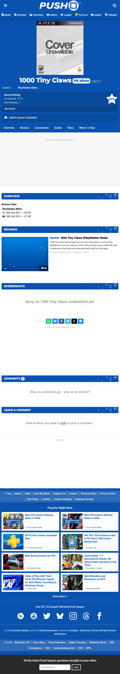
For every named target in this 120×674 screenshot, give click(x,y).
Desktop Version (84, 499)
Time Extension (57, 642)
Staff (27, 493)
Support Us (59, 493)
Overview (9, 127)
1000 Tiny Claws (54, 80)
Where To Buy (87, 127)
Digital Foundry (77, 642)
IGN (112, 642)
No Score (10, 108)
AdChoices (85, 630)
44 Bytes (74, 630)
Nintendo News (97, 642)
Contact (73, 493)
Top (8, 493)
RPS (88, 648)
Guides (58, 127)
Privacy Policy (89, 493)
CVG (80, 648)
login (63, 423)
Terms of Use (107, 493)
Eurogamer (35, 648)
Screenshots (42, 127)
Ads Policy (33, 499)
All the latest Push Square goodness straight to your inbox (60, 660)
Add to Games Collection (20, 118)
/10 (20, 98)
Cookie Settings (63, 499)
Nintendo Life (22, 642)
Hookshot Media (20, 630)
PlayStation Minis (28, 87)
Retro (86, 252)
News (71, 127)
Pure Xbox (39, 642)
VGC (47, 648)
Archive (46, 499)
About (18, 493)
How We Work (42, 493)
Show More (60, 596)
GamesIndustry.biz (64, 648)
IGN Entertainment (48, 630)
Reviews (24, 127)
